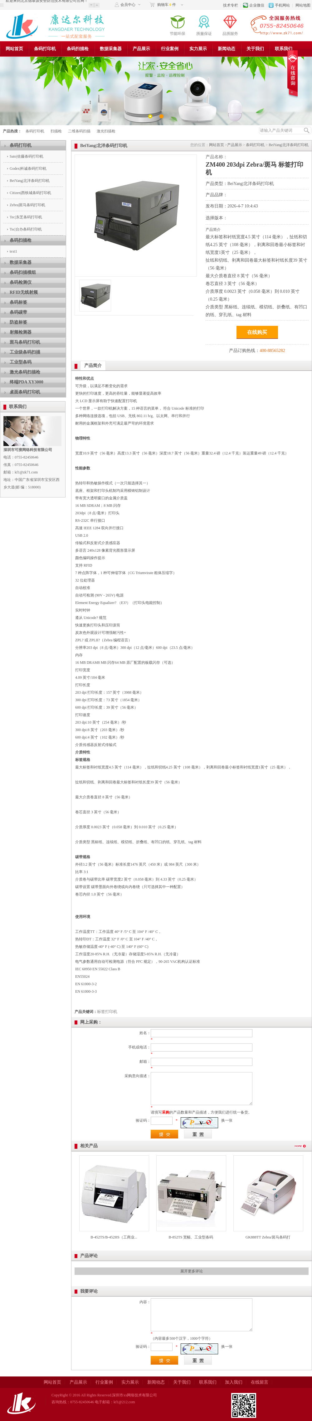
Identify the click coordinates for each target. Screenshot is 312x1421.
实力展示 (198, 48)
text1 (13, 251)
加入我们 (233, 1382)
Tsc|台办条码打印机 (26, 229)
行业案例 (169, 48)
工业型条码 (21, 362)
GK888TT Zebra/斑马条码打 (268, 1237)
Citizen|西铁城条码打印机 (30, 193)
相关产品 (89, 1145)
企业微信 (256, 5)
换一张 (226, 1120)
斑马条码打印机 (25, 342)
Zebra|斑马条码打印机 (27, 205)
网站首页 (14, 48)
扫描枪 (56, 131)
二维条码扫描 (79, 131)
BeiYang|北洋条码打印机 (30, 180)
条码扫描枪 (78, 48)
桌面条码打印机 (25, 392)
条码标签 (18, 302)
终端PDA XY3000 (26, 382)
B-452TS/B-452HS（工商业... (113, 1237)
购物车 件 (166, 4)
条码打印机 (45, 48)
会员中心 (127, 4)
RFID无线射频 (24, 292)
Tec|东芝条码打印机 (26, 217)
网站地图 (302, 5)
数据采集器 (111, 48)
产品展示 (141, 48)
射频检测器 (21, 332)
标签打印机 (107, 1011)
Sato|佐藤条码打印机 (26, 156)
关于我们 (255, 48)
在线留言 (259, 1382)
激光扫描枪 (106, 131)
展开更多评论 (191, 1271)
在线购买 (257, 332)
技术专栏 (230, 5)
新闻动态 (226, 48)
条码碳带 (18, 312)
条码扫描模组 (23, 272)
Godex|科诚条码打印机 (28, 168)
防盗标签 (18, 322)
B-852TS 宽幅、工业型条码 (190, 1237)
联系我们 (283, 48)
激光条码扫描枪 (25, 372)
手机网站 (282, 5)
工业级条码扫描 (25, 352)
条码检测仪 (21, 282)
